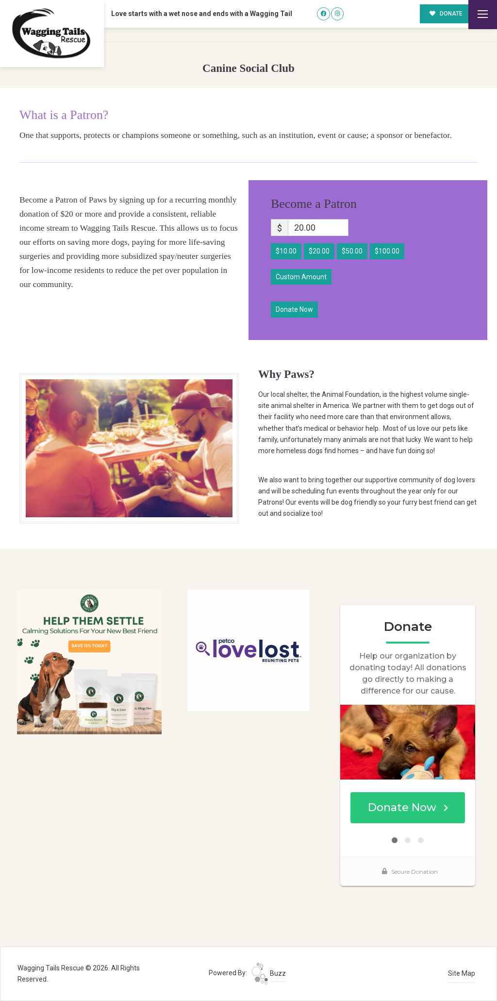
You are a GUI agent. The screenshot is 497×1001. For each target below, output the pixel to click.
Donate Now (294, 309)
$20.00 (319, 251)
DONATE (446, 13)
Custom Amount (301, 277)
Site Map (461, 973)
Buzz (268, 973)
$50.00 (352, 251)
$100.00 (387, 251)
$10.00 (286, 251)
